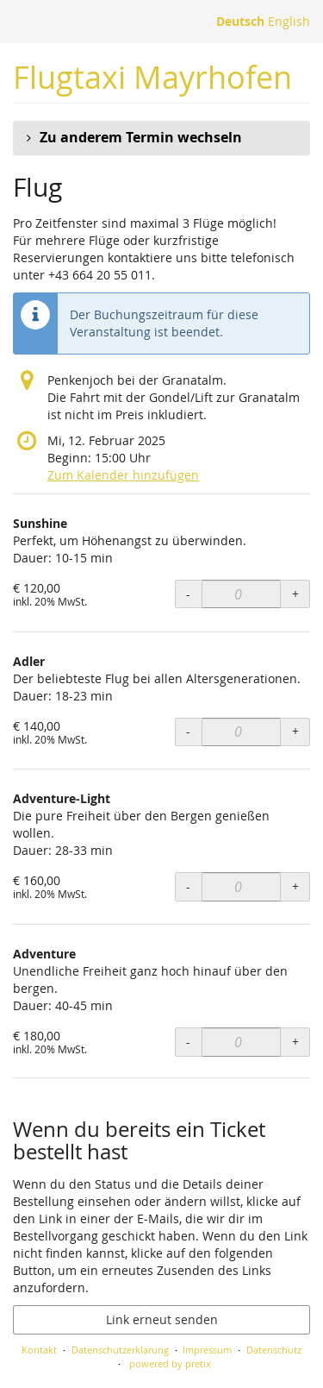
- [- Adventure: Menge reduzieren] (188, 1041)
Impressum (207, 1349)
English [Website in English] (289, 21)
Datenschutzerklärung (120, 1349)
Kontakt (39, 1349)
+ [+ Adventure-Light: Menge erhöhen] (295, 886)
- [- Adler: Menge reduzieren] (188, 731)
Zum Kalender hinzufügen (123, 475)
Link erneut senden (162, 1319)
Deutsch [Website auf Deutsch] (240, 21)
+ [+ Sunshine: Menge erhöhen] (295, 594)
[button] (161, 138)
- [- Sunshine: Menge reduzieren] (188, 594)
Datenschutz (273, 1349)
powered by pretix (170, 1363)
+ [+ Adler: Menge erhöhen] (295, 731)
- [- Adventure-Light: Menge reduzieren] (188, 886)
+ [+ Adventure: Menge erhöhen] (295, 1041)
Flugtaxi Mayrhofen (152, 77)
